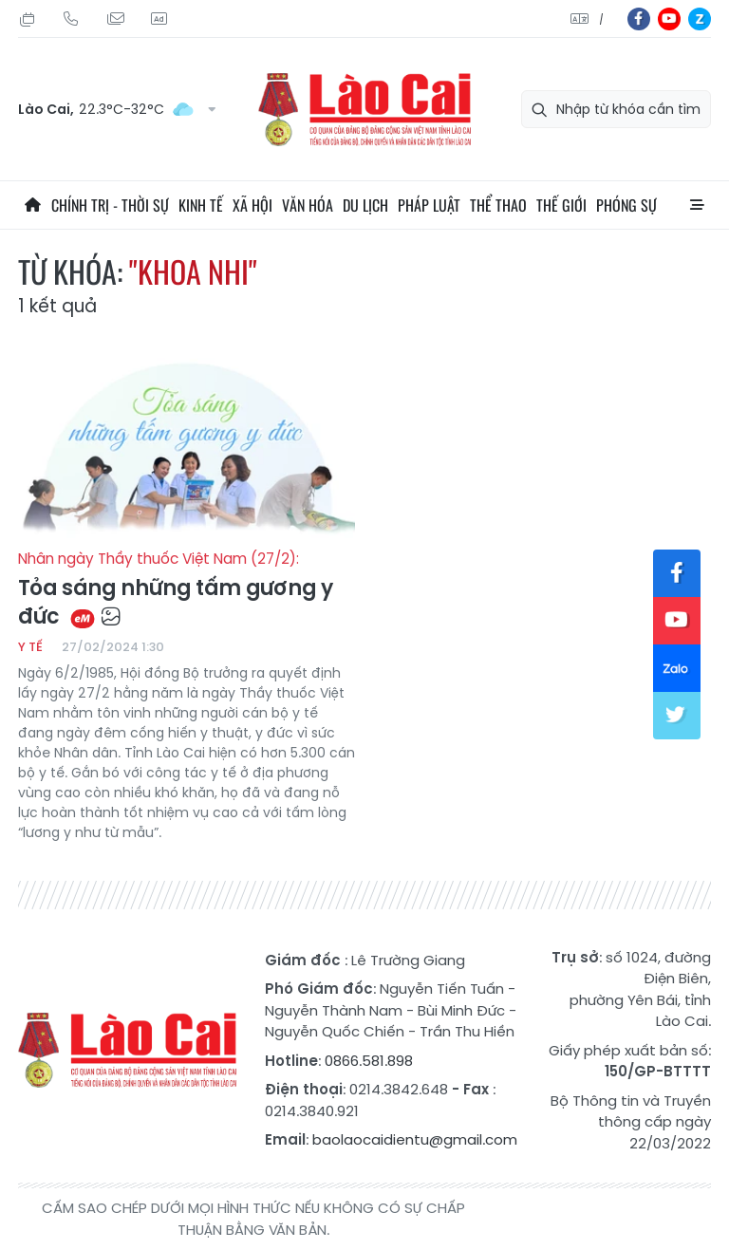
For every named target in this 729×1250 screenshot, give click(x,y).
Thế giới (561, 205)
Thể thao (498, 205)
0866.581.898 (369, 1061)
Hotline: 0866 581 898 (71, 18)
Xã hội (252, 205)
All (696, 205)
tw (677, 715)
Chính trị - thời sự (110, 205)
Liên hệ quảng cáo (158, 18)
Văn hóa (307, 205)
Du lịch (365, 205)
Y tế (30, 647)
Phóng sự (626, 205)
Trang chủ (32, 205)
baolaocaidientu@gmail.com (414, 1139)
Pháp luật (429, 205)
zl (699, 19)
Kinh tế (200, 205)
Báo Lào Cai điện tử (364, 109)
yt (669, 19)
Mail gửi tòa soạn (114, 18)
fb (638, 19)
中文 (601, 19)
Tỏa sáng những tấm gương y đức (186, 590)
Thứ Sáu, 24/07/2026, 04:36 (27, 18)
